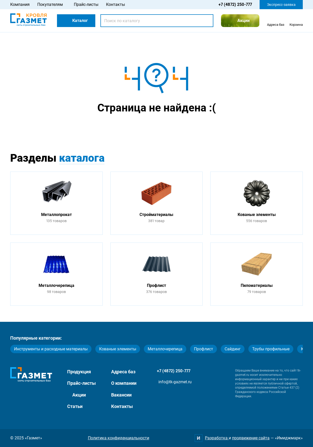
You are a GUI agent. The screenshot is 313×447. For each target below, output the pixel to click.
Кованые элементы (117, 349)
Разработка (217, 438)
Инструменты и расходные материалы (51, 349)
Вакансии (121, 395)
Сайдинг (233, 349)
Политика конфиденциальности (118, 438)
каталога (82, 158)
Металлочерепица (165, 349)
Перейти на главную (140, 127)
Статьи (75, 406)
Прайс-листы (86, 4)
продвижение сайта (251, 438)
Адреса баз (123, 371)
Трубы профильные (270, 349)
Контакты (115, 4)
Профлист (203, 349)
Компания (20, 4)
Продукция (79, 371)
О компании (123, 383)
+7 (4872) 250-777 (235, 4)
